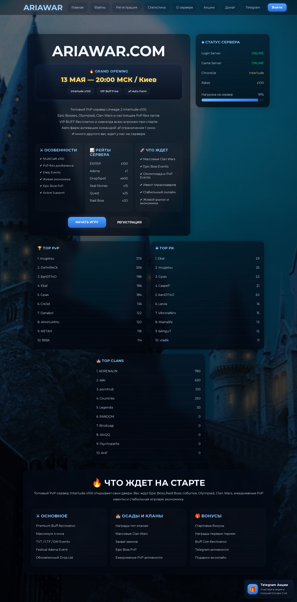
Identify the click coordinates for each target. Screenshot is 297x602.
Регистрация (126, 7)
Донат (230, 7)
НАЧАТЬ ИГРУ (87, 222)
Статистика (157, 7)
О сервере (184, 7)
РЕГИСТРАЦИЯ (129, 222)
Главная (77, 7)
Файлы (100, 7)
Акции (209, 7)
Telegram (252, 7)
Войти (277, 7)
